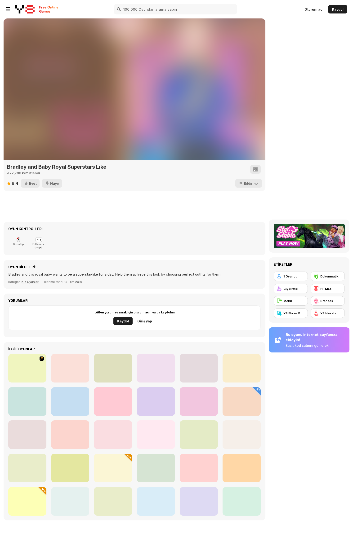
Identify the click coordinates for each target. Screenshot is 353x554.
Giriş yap (144, 321)
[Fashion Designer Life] (27, 401)
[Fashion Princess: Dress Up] (70, 501)
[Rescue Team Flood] (113, 401)
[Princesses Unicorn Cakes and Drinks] (156, 468)
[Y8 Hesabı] (328, 313)
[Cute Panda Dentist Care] (156, 368)
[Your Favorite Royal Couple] (156, 501)
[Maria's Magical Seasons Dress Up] (199, 434)
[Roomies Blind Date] (113, 501)
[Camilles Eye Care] (70, 368)
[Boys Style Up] (70, 401)
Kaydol (338, 9)
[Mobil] (291, 301)
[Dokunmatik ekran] (328, 276)
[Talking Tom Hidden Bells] (242, 401)
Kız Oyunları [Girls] (30, 282)
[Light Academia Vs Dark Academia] (242, 468)
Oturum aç (313, 9)
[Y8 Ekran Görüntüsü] (291, 313)
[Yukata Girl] (199, 368)
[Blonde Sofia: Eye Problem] (199, 468)
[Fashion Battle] (27, 468)
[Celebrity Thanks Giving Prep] (113, 468)
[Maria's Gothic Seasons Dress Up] (27, 434)
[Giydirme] (291, 288)
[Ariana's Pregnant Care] (113, 368)
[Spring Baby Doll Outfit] (156, 434)
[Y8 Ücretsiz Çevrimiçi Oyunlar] (25, 9)
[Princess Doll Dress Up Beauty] (70, 468)
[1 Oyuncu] (291, 276)
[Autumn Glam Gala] (113, 434)
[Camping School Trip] (242, 501)
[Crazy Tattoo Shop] (156, 401)
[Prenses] (328, 301)
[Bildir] (248, 183)
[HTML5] (328, 288)
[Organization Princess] (70, 434)
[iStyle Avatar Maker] (242, 368)
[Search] (119, 9)
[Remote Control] (27, 368)
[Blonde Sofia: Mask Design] (199, 501)
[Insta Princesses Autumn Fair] (242, 434)
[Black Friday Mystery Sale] (27, 501)
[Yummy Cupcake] (199, 401)
